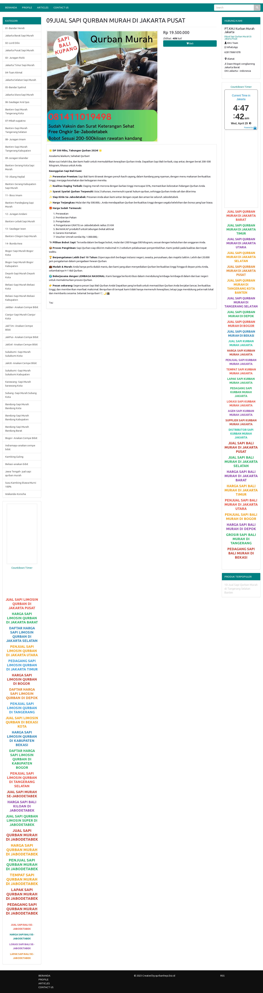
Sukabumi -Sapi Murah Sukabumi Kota (18, 353)
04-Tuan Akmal (13, 72)
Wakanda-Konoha (15, 494)
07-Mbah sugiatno (15, 120)
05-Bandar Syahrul (15, 87)
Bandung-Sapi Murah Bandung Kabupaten (17, 417)
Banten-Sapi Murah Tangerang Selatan (16, 130)
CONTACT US (61, 7)
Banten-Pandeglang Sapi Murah (19, 204)
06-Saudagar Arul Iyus (17, 102)
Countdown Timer (21, 567)
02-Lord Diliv (12, 42)
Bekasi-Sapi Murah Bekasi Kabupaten (20, 297)
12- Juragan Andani (16, 214)
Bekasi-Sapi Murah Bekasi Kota (20, 286)
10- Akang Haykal (15, 176)
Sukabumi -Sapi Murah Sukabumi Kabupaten (18, 372)
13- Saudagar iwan (15, 228)
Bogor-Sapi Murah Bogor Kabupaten (19, 264)
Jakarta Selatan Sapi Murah (20, 79)
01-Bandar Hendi (14, 28)
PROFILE (27, 7)
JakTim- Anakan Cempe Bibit (19, 327)
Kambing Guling (14, 456)
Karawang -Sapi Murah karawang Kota (18, 383)
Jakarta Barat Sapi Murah (19, 35)
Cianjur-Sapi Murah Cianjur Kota (20, 316)
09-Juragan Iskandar (16, 158)
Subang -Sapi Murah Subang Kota (21, 395)
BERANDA (11, 7)
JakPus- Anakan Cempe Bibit (21, 337)
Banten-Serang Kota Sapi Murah (19, 167)
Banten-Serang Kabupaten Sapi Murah (20, 186)
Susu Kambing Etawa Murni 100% (20, 484)
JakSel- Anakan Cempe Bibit (21, 344)
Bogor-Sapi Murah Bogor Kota (19, 252)
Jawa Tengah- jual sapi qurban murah (18, 473)
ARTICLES (42, 7)
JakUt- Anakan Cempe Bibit (21, 363)
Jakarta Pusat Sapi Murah (19, 50)
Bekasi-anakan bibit (16, 464)
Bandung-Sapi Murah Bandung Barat (17, 428)
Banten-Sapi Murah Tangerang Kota (16, 111)
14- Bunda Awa (13, 243)
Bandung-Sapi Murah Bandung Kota (17, 406)
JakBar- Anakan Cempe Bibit (21, 307)
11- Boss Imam (13, 195)
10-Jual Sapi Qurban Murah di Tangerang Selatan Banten (241, 588)
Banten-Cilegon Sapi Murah (21, 236)
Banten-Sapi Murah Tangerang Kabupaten (18, 148)
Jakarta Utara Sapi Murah (19, 94)
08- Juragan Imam (15, 139)
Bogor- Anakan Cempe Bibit (21, 438)
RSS (222, 975)
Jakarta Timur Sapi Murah (19, 65)
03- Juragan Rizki (15, 57)
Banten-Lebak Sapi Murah (20, 221)
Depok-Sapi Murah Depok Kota (20, 275)
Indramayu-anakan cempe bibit (20, 447)
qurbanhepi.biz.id (165, 975)
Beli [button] (190, 43)
